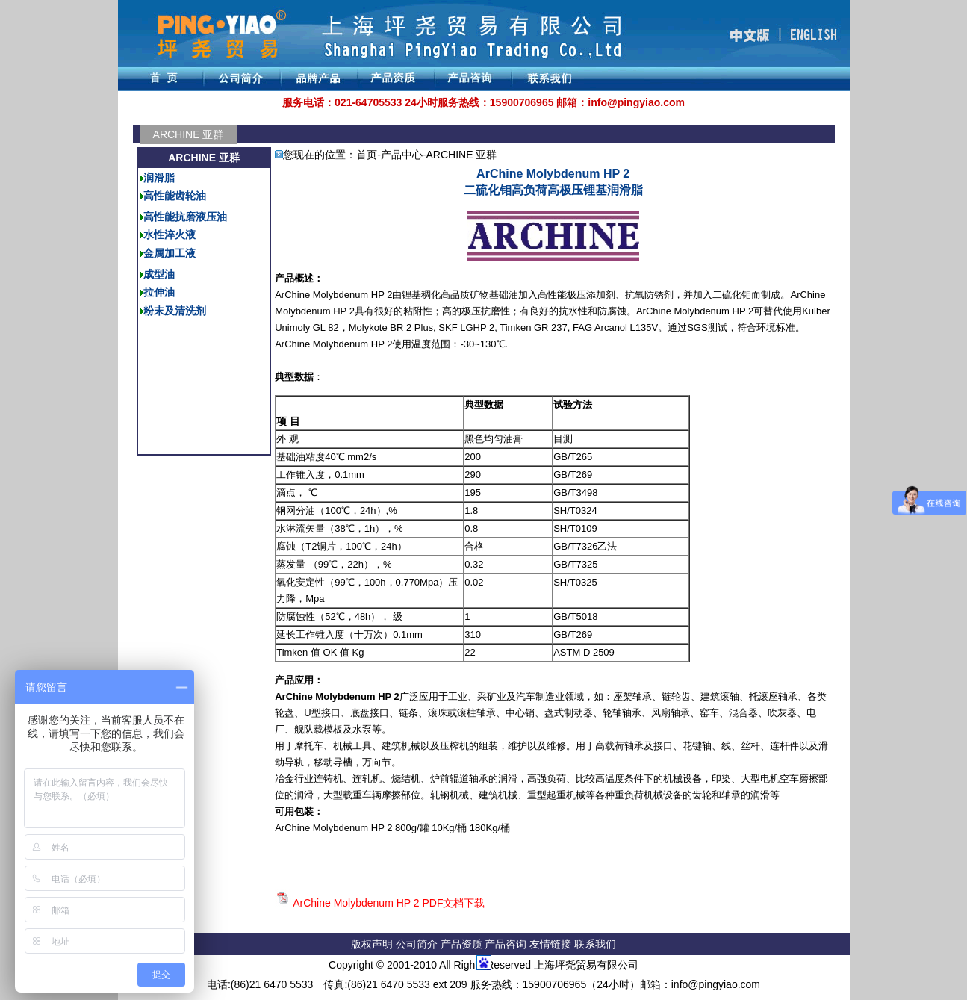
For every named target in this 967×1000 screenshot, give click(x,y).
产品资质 (461, 944)
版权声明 (372, 944)
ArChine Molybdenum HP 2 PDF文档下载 (389, 903)
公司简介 (418, 944)
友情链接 (551, 944)
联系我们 (595, 944)
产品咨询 (505, 944)
